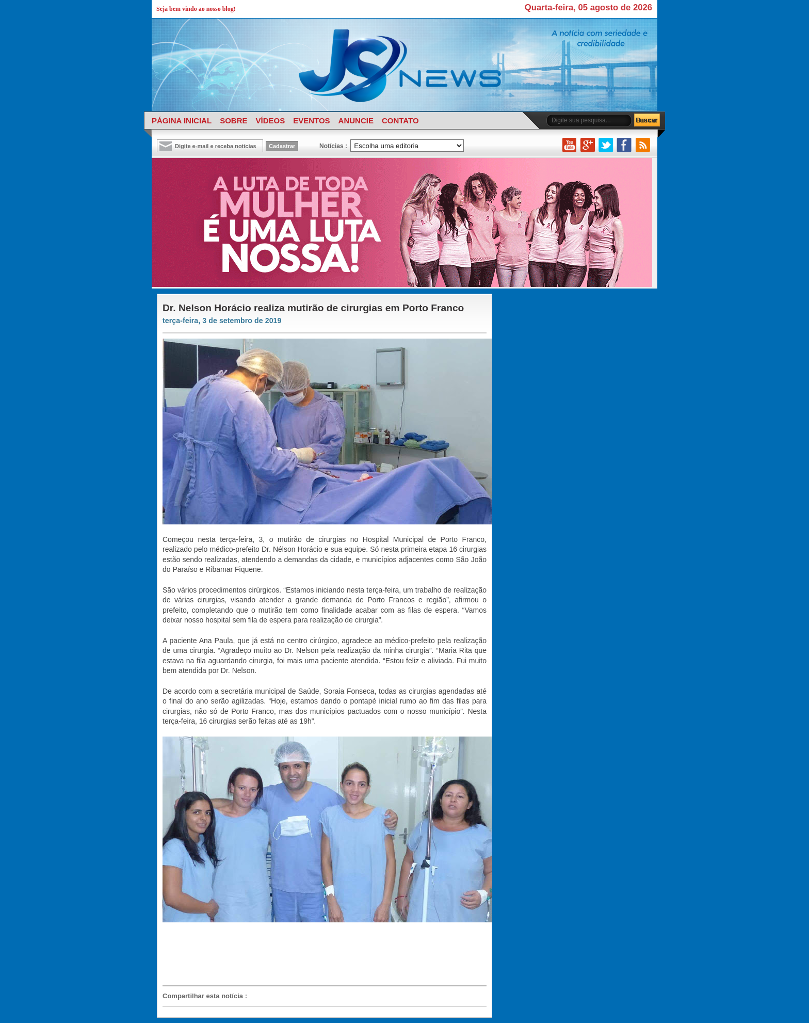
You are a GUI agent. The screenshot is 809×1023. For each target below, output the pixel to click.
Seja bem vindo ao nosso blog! (196, 8)
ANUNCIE (356, 120)
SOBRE (233, 120)
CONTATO (400, 120)
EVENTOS (311, 120)
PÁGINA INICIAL (182, 120)
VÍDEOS (270, 120)
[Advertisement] (319, 957)
